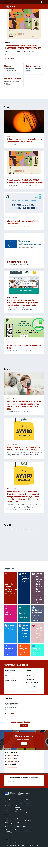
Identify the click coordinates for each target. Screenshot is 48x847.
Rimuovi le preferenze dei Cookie (11, 842)
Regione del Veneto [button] (7, 2)
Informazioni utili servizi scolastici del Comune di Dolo (23, 222)
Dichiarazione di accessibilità (28, 809)
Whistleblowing (8, 812)
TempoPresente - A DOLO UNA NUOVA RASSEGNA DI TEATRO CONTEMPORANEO (25, 181)
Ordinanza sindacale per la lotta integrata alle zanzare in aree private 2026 (24, 140)
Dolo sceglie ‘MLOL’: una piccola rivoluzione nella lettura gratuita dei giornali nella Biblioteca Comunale (22, 303)
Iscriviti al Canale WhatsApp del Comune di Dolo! (24, 346)
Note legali (27, 814)
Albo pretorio (17, 807)
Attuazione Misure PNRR (18, 810)
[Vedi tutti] (10, 59)
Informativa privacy (29, 806)
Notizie (8, 136)
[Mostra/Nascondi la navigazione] (1, 6)
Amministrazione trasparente (18, 804)
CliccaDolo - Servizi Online (9, 807)
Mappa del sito (8, 839)
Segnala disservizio (29, 804)
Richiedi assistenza (29, 802)
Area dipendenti (8, 814)
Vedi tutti (24, 725)
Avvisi (8, 398)
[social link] (26, 821)
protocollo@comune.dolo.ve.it (21, 826)
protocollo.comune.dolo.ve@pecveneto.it (23, 830)
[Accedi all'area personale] (42, 1)
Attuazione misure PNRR (17, 261)
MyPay (6, 810)
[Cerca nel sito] (43, 6)
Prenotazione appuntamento (8, 803)
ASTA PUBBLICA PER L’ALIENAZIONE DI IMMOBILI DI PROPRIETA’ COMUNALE (23, 448)
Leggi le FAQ (27, 812)
